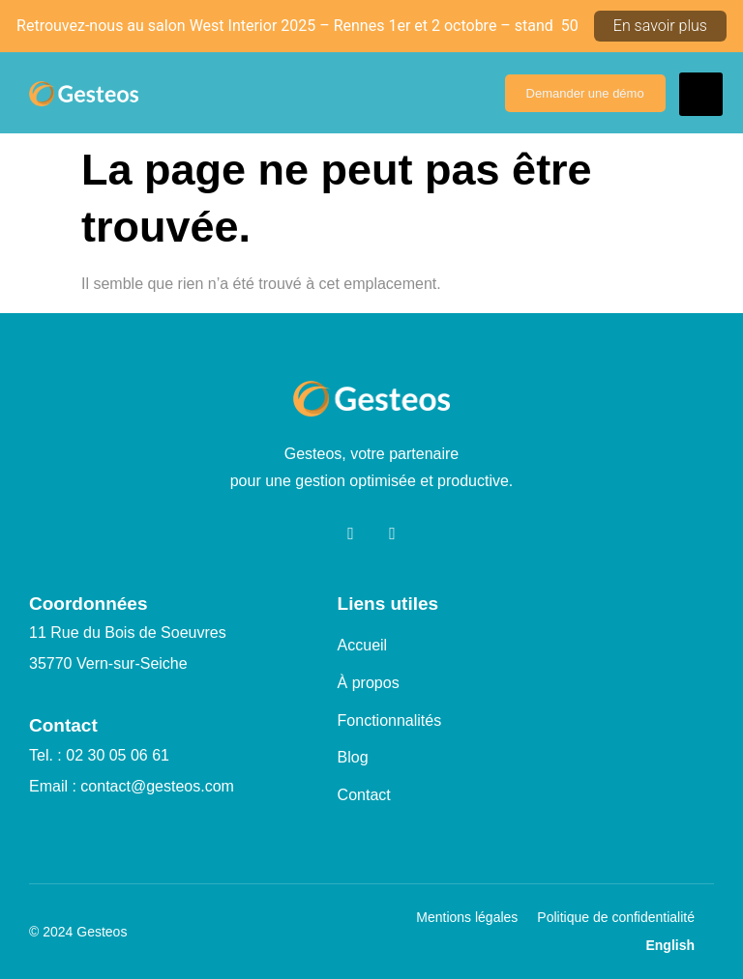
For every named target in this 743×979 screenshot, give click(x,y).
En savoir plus (660, 25)
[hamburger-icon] (701, 94)
